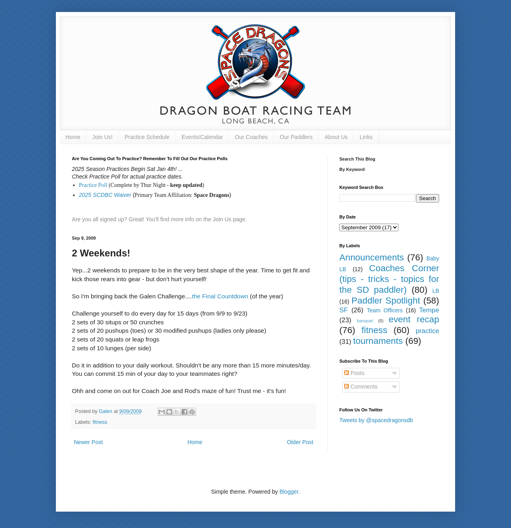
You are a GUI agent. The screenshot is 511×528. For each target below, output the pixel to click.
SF (343, 310)
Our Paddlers (296, 137)
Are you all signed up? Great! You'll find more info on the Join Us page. (159, 219)
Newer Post (88, 442)
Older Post (300, 442)
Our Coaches (251, 137)
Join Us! (102, 137)
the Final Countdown (220, 296)
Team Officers (385, 310)
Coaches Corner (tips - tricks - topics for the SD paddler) (389, 279)
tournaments (378, 341)
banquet (365, 320)
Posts (354, 373)
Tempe (429, 310)
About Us (336, 137)
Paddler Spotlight (385, 301)
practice (427, 331)
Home (72, 137)
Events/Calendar (202, 137)
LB (435, 291)
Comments (361, 386)
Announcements (371, 257)
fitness (100, 422)
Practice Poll (93, 185)
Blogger (288, 491)
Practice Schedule (147, 137)
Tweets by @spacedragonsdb (376, 420)
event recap (413, 319)
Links (366, 137)
